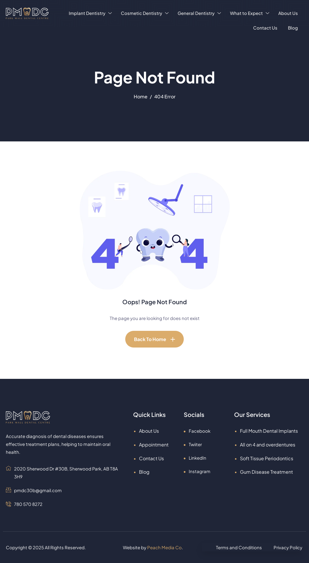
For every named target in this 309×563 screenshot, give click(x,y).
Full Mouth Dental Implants (269, 431)
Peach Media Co (164, 547)
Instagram (197, 471)
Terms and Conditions (239, 547)
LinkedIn (195, 458)
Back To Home (150, 339)
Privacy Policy (288, 547)
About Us (288, 13)
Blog (293, 27)
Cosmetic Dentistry (145, 13)
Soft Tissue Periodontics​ (266, 458)
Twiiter (193, 444)
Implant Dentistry (90, 13)
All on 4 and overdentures (267, 444)
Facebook (197, 431)
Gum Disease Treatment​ (266, 472)
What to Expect (249, 13)
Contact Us (265, 27)
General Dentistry (199, 13)
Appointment (154, 444)
